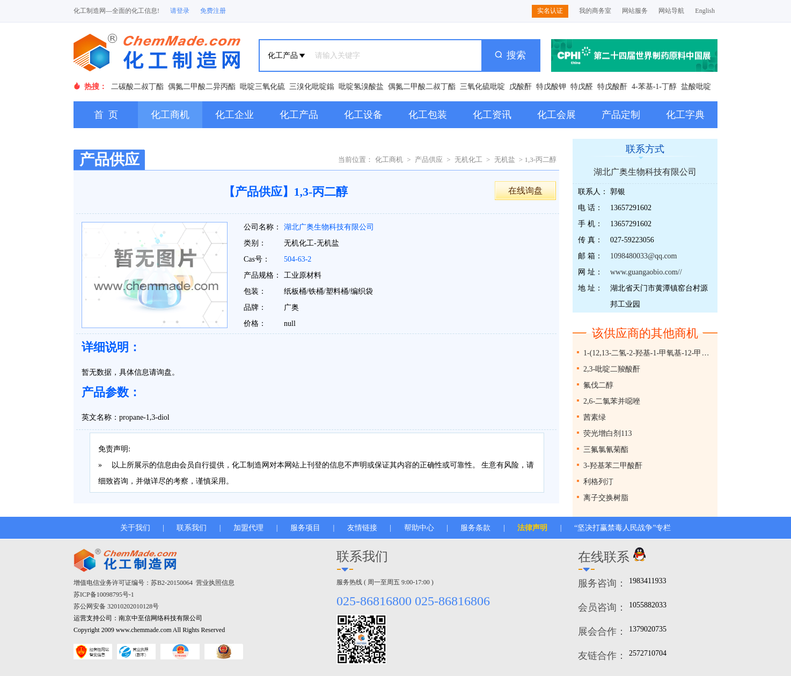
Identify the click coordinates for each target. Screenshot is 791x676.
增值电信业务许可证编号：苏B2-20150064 (133, 582)
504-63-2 (297, 259)
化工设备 (363, 114)
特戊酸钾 (551, 87)
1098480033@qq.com (643, 256)
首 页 (106, 114)
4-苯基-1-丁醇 (654, 87)
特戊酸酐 (612, 87)
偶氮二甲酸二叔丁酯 (422, 87)
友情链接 (362, 528)
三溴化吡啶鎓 (311, 87)
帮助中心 (419, 528)
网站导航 (671, 10)
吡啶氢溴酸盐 (361, 87)
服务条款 (475, 528)
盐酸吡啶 (696, 87)
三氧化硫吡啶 (482, 87)
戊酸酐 (520, 87)
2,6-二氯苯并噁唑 (611, 401)
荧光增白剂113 (607, 433)
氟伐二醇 (598, 385)
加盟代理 (248, 528)
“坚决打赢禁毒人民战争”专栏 (622, 528)
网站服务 (635, 10)
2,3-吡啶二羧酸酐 (611, 369)
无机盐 (504, 159)
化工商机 (170, 114)
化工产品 (299, 114)
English (705, 10)
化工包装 (427, 114)
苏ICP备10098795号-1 (104, 594)
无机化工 (468, 159)
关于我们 (135, 528)
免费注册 (213, 10)
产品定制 (621, 114)
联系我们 (192, 528)
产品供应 (429, 159)
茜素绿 (594, 417)
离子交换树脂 (605, 498)
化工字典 (685, 114)
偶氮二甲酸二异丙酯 (202, 87)
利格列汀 (598, 482)
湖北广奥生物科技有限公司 (329, 227)
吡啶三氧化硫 (262, 87)
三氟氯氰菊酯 (605, 449)
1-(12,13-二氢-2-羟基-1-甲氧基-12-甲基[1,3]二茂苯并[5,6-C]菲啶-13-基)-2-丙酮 (649, 353)
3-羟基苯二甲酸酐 (612, 466)
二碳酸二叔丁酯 (137, 87)
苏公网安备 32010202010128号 (116, 606)
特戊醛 (581, 87)
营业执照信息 (215, 582)
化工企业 (234, 114)
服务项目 (305, 528)
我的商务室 (595, 10)
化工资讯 (492, 114)
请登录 (179, 10)
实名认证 (550, 10)
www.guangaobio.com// (646, 272)
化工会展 (556, 114)
